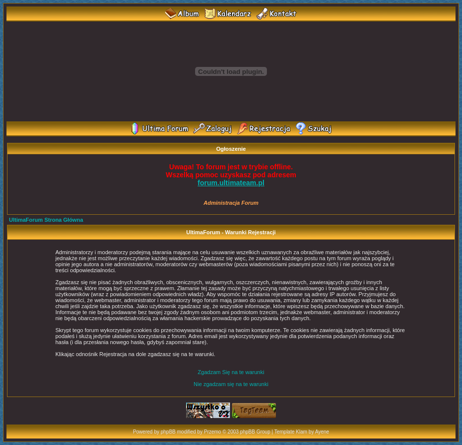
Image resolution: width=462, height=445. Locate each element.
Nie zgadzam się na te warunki (231, 384)
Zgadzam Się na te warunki (231, 372)
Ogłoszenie (231, 149)
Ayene (322, 432)
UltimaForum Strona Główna (46, 220)
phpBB (168, 432)
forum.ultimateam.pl (231, 183)
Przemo (212, 432)
